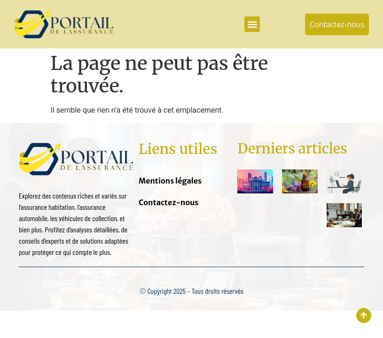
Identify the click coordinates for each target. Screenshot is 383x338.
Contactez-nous (168, 202)
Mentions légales (170, 180)
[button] (252, 24)
